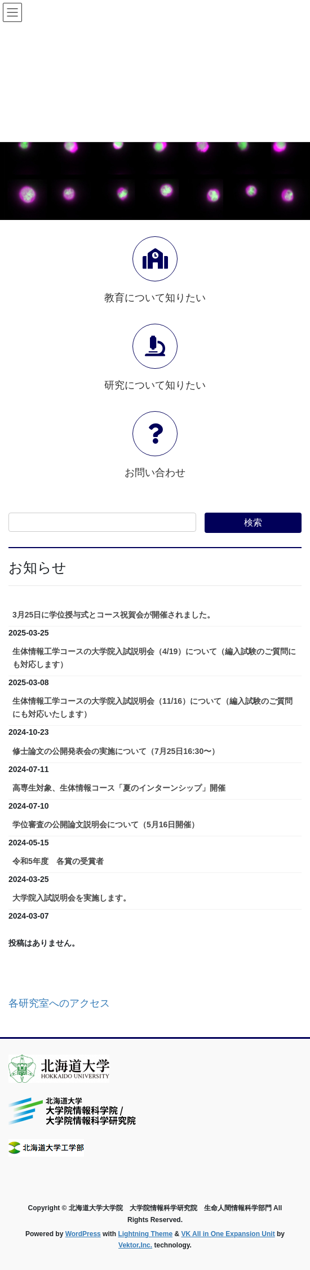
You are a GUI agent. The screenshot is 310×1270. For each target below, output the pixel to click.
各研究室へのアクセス (59, 1003)
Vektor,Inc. (135, 1245)
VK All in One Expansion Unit (227, 1234)
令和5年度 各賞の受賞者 (58, 861)
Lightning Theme (145, 1234)
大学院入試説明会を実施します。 (71, 897)
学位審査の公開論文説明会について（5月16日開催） (105, 824)
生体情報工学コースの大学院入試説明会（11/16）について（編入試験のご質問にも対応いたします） (152, 707)
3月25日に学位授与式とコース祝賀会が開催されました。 (113, 614)
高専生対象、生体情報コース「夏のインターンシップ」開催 (118, 787)
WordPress (83, 1234)
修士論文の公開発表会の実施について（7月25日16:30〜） (115, 751)
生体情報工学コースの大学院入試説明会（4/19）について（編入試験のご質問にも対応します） (154, 658)
